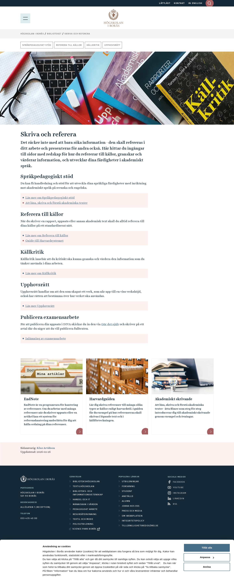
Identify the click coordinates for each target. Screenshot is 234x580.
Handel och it (81, 500)
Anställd (127, 496)
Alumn (126, 501)
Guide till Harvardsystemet (44, 240)
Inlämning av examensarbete (45, 338)
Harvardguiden (102, 399)
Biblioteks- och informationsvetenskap (88, 493)
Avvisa (207, 556)
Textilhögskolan (83, 486)
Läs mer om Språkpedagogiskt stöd (50, 197)
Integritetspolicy (133, 521)
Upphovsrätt (112, 45)
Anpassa (207, 547)
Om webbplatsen (132, 516)
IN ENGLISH (195, 3)
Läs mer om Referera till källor (46, 235)
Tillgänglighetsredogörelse (140, 526)
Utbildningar (130, 482)
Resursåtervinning (85, 514)
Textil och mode (83, 519)
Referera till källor (69, 45)
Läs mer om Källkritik (40, 273)
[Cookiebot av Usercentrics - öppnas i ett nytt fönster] (21, 573)
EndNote (31, 399)
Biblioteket (54, 34)
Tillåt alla (207, 537)
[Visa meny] (25, 18)
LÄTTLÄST (164, 3)
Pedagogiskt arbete (85, 509)
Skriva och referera (77, 34)
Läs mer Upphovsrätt (39, 306)
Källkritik (93, 45)
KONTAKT (179, 3)
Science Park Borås (84, 529)
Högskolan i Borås (32, 34)
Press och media (132, 511)
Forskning (128, 486)
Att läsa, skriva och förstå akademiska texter (56, 202)
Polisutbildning (83, 524)
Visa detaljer (50, 573)
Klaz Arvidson (46, 448)
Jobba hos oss (131, 506)
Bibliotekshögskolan (86, 482)
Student (127, 491)
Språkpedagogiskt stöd (36, 45)
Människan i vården (85, 504)
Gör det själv (110, 324)
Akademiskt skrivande (173, 399)
